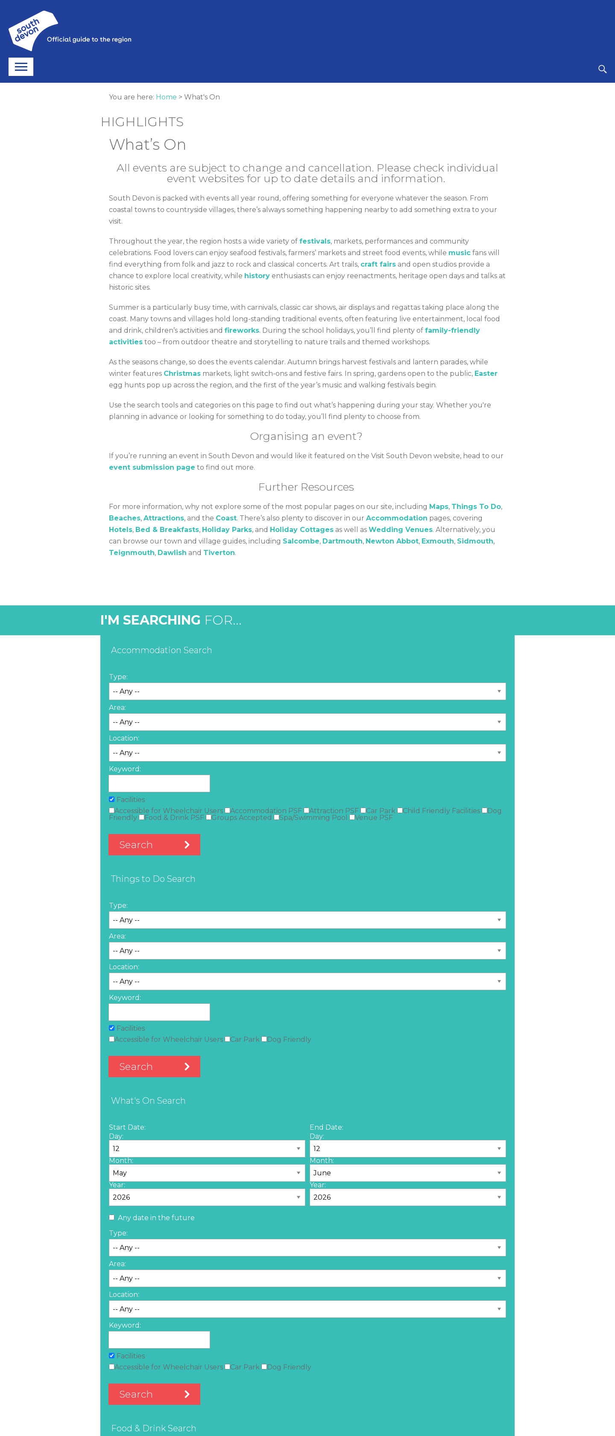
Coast (226, 518)
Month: (121, 1161)
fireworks (242, 330)
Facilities (131, 800)
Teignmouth (132, 553)
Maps (438, 507)
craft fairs (378, 264)
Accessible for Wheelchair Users (166, 811)
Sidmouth (475, 541)
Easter (486, 373)
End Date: (326, 1127)
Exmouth (438, 541)
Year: (117, 1185)
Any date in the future (156, 1218)
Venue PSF (371, 818)
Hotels (120, 530)
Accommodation (397, 518)
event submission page (152, 467)
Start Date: (127, 1127)
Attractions (164, 518)
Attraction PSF (331, 811)
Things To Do (476, 507)
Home (166, 97)
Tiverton (219, 553)
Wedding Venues (401, 530)
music (459, 253)
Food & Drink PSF (171, 818)
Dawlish (172, 553)
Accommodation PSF (263, 811)
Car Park (377, 811)
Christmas (182, 373)
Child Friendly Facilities (438, 811)
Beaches (125, 518)
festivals (315, 241)
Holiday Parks (227, 530)
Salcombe (301, 541)
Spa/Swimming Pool (311, 818)
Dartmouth (342, 541)
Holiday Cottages (302, 530)
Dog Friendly (286, 1039)
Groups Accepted (239, 818)
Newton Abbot (392, 541)
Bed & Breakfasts (167, 530)
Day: (116, 1136)
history (257, 276)
